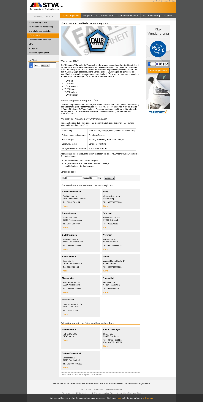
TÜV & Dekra (35, 35)
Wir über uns (86, 389)
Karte (65, 206)
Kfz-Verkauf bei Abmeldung (41, 27)
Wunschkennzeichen (128, 15)
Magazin (87, 15)
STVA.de (73, 375)
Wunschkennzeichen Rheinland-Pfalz (125, 393)
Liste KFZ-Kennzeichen (80, 393)
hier (119, 398)
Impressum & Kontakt (113, 389)
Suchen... (169, 15)
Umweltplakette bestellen (40, 31)
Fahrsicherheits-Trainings (40, 40)
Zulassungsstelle (70, 15)
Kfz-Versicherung (151, 15)
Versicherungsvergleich (39, 53)
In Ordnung (148, 398)
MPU (31, 44)
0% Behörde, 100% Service (164, 1)
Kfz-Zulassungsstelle (38, 22)
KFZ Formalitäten (104, 15)
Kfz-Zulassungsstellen (100, 393)
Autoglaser (33, 48)
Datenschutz (98, 389)
